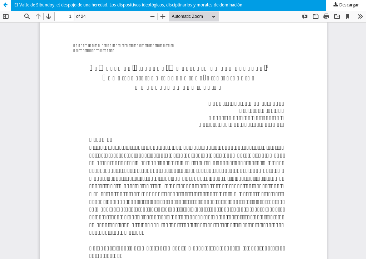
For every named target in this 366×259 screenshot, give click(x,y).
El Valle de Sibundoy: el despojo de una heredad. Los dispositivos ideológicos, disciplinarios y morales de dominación (128, 5)
